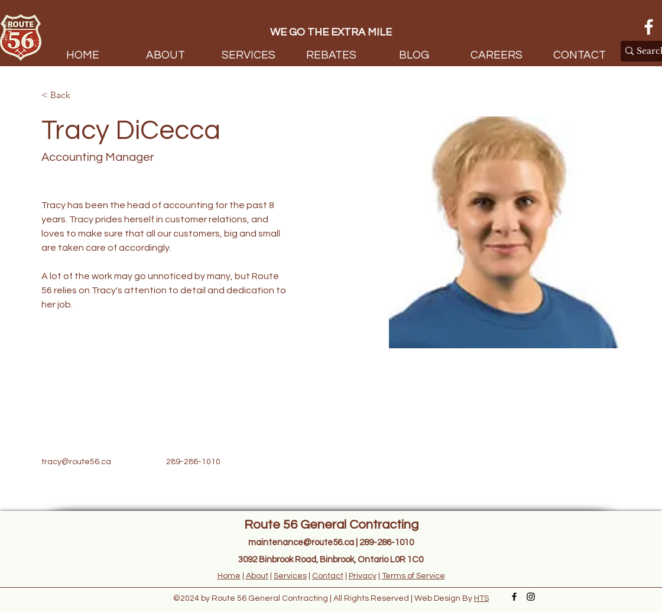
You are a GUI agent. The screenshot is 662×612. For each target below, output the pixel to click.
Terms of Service (413, 576)
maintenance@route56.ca (301, 542)
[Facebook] (648, 27)
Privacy (363, 576)
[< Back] (64, 95)
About (257, 576)
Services (290, 576)
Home (229, 576)
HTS (481, 598)
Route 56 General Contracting (331, 525)
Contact (327, 576)
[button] (248, 53)
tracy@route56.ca (76, 462)
